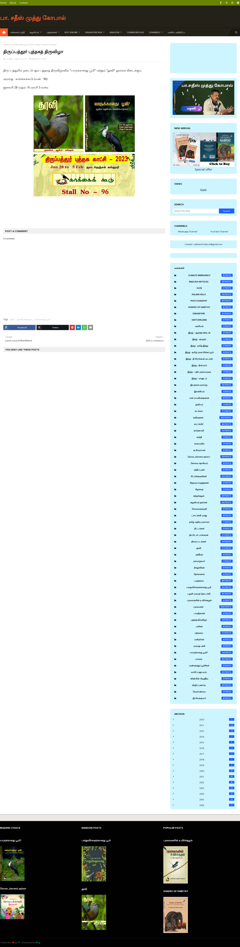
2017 (216, 753)
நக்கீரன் (214, 554)
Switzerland (212, 319)
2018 (216, 759)
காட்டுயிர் (213, 424)
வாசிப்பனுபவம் (212, 672)
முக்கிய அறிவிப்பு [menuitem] (176, 32)
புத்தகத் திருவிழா (24, 319)
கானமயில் (213, 443)
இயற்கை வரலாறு (211, 384)
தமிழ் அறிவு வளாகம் (211, 521)
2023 (216, 788)
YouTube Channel (219, 231)
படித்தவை (213, 580)
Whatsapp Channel (187, 231)
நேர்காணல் (213, 574)
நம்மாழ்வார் (213, 561)
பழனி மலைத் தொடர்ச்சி (210, 593)
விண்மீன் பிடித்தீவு (211, 678)
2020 (216, 770)
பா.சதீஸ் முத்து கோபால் (16, 58)
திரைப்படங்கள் (212, 541)
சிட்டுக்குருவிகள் (212, 476)
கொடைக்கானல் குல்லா (210, 456)
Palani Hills (212, 294)
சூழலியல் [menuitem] (34, 32)
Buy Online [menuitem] (71, 32)
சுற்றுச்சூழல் (213, 495)
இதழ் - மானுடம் (212, 378)
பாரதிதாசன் (213, 613)
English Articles (211, 281)
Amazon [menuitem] (114, 32)
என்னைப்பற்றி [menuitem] (17, 32)
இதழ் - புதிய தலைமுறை (210, 371)
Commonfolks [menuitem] (135, 32)
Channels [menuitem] (154, 32)
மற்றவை (214, 632)
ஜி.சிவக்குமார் (213, 698)
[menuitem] (4, 32)
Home (3, 2)
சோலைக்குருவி (212, 508)
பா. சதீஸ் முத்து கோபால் (33, 18)
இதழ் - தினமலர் (212, 365)
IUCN (215, 288)
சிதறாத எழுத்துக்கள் (211, 482)
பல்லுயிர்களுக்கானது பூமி (209, 587)
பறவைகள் (213, 606)
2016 (216, 748)
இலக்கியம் (213, 391)
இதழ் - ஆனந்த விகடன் (210, 332)
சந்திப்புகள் (213, 469)
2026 (216, 805)
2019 (216, 765)
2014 (216, 736)
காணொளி (213, 430)
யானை (214, 659)
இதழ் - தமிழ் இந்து (211, 345)
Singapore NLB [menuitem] (93, 32)
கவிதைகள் (213, 417)
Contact (23, 2)
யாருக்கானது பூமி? (19, 44)
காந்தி (215, 437)
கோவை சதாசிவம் (212, 463)
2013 (216, 731)
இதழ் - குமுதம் (212, 339)
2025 (216, 799)
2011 (216, 725)
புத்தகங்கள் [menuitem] (51, 32)
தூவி (12, 319)
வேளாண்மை (213, 691)
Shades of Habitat (210, 307)
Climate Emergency (210, 275)
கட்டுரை (214, 411)
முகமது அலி (213, 645)
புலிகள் (214, 626)
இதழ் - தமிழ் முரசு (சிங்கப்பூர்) (209, 352)
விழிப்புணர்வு (212, 685)
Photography (211, 300)
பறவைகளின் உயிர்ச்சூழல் (210, 600)
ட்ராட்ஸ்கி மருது (212, 515)
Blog (38, 942)
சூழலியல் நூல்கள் (211, 502)
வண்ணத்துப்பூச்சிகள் (211, 665)
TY (19, 942)
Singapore (213, 313)
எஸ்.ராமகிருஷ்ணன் (211, 397)
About (13, 2)
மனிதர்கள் (213, 639)
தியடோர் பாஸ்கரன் (211, 535)
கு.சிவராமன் (213, 450)
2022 (216, 782)
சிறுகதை (214, 489)
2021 (216, 776)
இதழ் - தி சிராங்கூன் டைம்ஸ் (209, 358)
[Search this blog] (196, 211)
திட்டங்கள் (213, 528)
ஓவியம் (214, 404)
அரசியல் (214, 326)
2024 (216, 793)
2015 (216, 742)
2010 (216, 719)
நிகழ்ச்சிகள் (213, 567)
